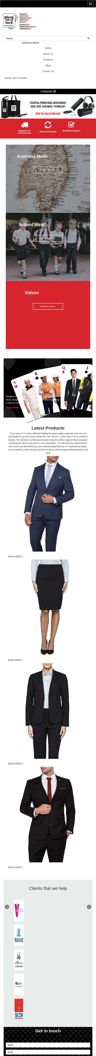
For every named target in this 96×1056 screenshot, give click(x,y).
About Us (48, 54)
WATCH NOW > (48, 306)
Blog (48, 66)
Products (48, 60)
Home (48, 48)
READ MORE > (48, 170)
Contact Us (48, 72)
